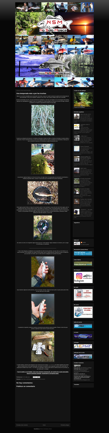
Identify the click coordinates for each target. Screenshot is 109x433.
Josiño (84, 242)
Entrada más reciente (22, 425)
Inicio (44, 425)
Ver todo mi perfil (85, 244)
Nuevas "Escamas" (84, 146)
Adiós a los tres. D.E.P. (85, 114)
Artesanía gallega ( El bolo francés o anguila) (85, 157)
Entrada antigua (65, 425)
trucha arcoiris (42, 379)
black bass (23, 379)
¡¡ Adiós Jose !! (83, 136)
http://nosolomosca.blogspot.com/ (82, 379)
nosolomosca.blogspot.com (80, 375)
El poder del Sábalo (84, 189)
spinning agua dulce (30, 379)
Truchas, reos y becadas (86, 199)
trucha (37, 379)
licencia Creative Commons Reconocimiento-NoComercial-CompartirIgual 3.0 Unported (81, 370)
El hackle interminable (85, 178)
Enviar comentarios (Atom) (46, 428)
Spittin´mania (83, 168)
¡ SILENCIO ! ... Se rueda (86, 209)
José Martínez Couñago (86, 367)
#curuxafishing (51, 364)
